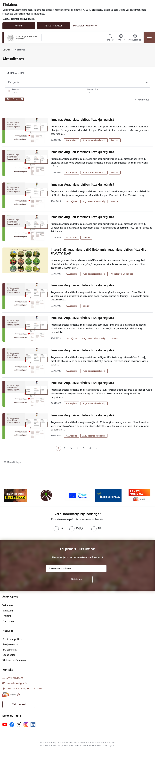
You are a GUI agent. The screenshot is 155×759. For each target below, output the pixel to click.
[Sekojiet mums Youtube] (4, 724)
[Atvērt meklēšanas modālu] (110, 38)
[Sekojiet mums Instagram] (26, 724)
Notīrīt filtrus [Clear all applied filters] (143, 100)
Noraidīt (19, 25)
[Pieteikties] (76, 579)
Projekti (6, 615)
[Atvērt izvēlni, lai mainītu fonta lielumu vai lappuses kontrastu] (135, 38)
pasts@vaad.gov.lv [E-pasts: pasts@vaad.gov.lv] (17, 683)
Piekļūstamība (10, 644)
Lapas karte (8, 654)
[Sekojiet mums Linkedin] (33, 724)
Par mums (8, 621)
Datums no (17, 89)
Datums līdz (92, 89)
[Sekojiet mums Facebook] (11, 724)
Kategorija (13, 82)
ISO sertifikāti (9, 649)
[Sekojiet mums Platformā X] (18, 724)
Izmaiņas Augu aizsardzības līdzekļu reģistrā (82, 120)
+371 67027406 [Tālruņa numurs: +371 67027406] (15, 678)
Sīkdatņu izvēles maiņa (14, 660)
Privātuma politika (12, 639)
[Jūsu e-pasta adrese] (76, 568)
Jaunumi (114, 140)
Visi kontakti (18, 704)
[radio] (58, 528)
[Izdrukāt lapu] (77, 462)
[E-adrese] (9, 694)
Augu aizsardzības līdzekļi (94, 140)
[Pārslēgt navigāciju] (149, 37)
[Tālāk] (147, 495)
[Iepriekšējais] (8, 495)
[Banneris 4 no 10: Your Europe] (108, 495)
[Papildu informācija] (18, 694)
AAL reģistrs (71, 140)
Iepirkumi (7, 610)
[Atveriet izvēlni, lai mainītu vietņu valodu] (121, 38)
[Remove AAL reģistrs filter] (22, 99)
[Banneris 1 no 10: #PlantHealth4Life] (15, 495)
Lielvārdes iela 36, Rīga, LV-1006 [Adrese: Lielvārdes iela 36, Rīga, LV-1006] (24, 688)
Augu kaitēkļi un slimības (122, 274)
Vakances (7, 605)
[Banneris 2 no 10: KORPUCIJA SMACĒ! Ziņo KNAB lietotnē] (46, 495)
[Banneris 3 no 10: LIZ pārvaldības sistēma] (77, 495)
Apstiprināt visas (53, 25)
